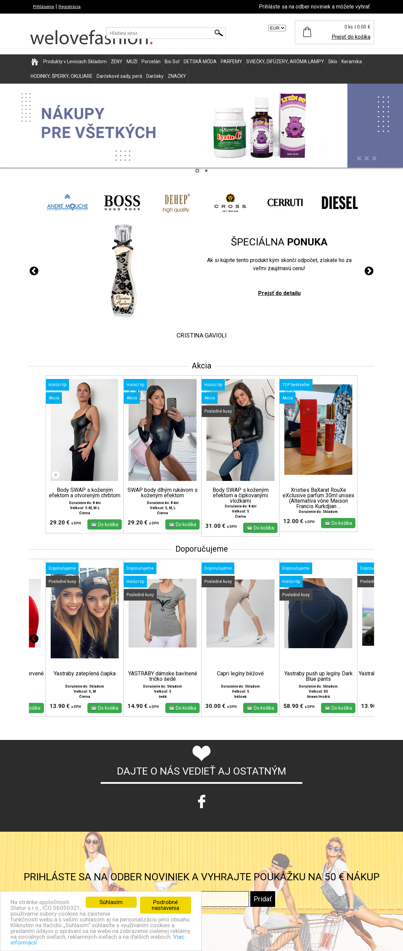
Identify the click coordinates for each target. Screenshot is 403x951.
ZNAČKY (177, 76)
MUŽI (132, 61)
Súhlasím (111, 902)
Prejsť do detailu (279, 293)
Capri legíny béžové (240, 673)
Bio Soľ (172, 61)
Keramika (351, 61)
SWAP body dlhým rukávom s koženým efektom (163, 492)
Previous (34, 271)
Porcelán (151, 61)
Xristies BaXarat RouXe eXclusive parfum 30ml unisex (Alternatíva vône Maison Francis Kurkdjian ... (318, 498)
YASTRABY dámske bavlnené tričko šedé (162, 676)
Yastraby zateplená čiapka (85, 673)
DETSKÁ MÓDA (200, 61)
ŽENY (116, 61)
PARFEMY (231, 61)
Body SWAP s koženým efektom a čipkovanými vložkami (241, 495)
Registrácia (69, 6)
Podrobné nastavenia (165, 905)
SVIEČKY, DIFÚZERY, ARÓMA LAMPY (285, 61)
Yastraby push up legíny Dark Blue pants (318, 676)
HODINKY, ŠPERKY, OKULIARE (62, 76)
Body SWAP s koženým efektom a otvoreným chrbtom (84, 492)
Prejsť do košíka (351, 37)
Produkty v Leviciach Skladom (75, 61)
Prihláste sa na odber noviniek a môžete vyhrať (314, 6)
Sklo (332, 61)
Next (369, 271)
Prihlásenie (43, 6)
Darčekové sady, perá (119, 76)
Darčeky (155, 76)
